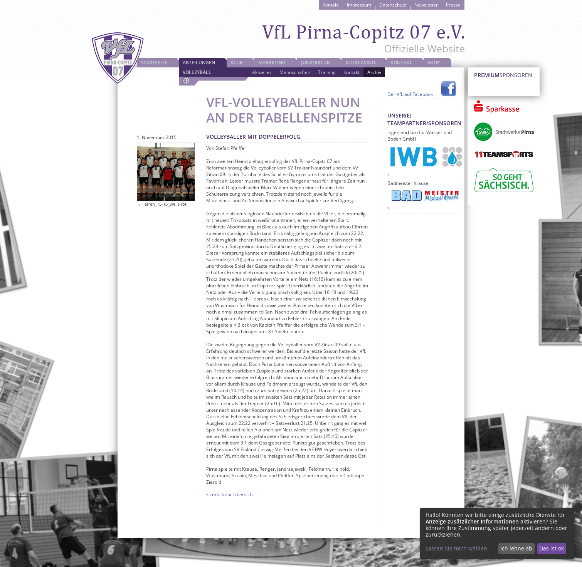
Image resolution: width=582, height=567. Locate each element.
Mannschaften (294, 72)
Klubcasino (360, 62)
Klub (236, 62)
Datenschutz (392, 5)
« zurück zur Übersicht (230, 494)
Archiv (374, 72)
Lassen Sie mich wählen (456, 548)
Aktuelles (262, 72)
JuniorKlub (315, 62)
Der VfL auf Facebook (410, 94)
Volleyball (197, 72)
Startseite (154, 62)
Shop (433, 62)
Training (327, 72)
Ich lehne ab (516, 548)
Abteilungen (199, 62)
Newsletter (426, 5)
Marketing (272, 62)
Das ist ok (551, 548)
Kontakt (331, 5)
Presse (453, 5)
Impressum (359, 5)
